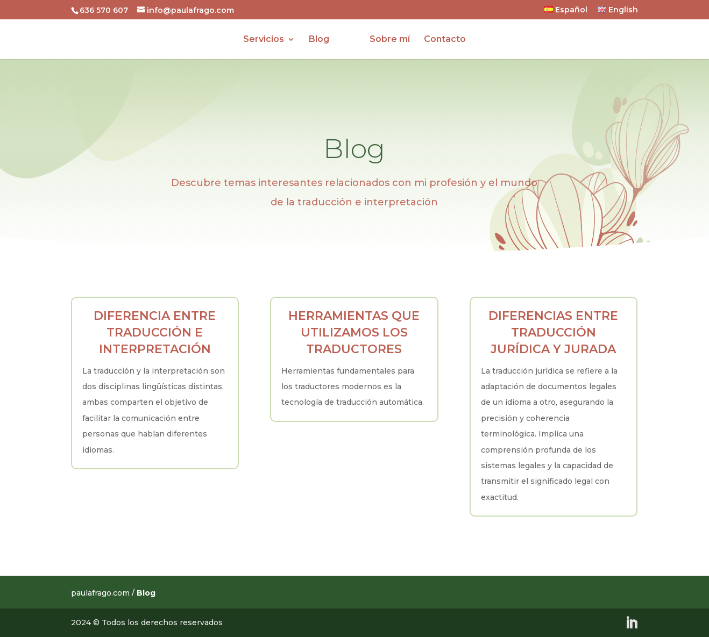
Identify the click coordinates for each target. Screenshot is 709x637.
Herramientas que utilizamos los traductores (354, 332)
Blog (319, 39)
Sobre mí (390, 39)
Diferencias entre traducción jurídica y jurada (553, 332)
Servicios (263, 39)
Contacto (445, 39)
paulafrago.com (100, 593)
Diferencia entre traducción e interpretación (155, 332)
